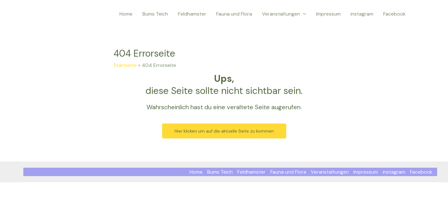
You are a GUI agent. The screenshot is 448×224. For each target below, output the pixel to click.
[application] (303, 14)
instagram (362, 14)
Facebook (394, 14)
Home (126, 14)
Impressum (328, 14)
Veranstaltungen (284, 14)
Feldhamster (192, 14)
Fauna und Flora (234, 14)
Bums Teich (155, 14)
